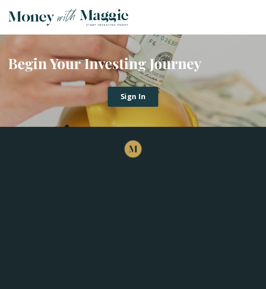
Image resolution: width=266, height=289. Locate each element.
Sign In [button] (133, 96)
